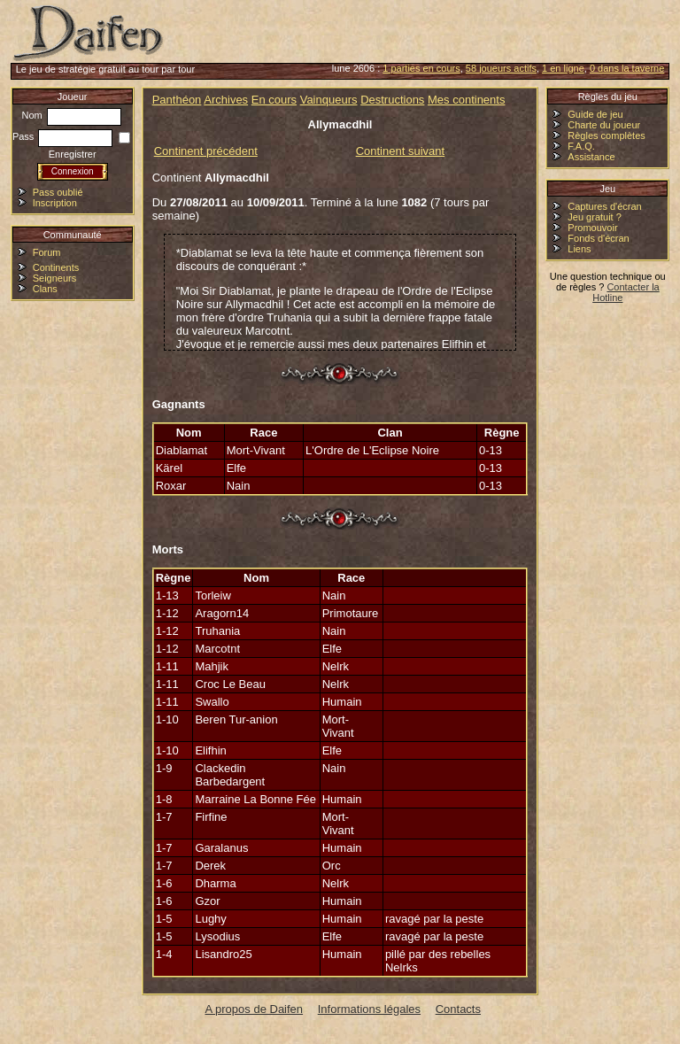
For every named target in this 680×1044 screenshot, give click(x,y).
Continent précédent (206, 151)
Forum (47, 252)
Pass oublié (58, 192)
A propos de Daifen (254, 1009)
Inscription (55, 202)
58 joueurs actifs (501, 68)
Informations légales (369, 1009)
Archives (226, 99)
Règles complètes (606, 135)
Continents (56, 267)
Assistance (591, 156)
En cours (274, 99)
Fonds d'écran (598, 238)
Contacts (458, 1009)
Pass (62, 136)
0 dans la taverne (627, 68)
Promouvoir (592, 227)
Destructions (392, 99)
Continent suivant (400, 151)
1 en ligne (563, 68)
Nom (71, 115)
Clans (45, 288)
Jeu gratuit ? (595, 217)
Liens (579, 249)
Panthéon (177, 99)
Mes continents (466, 99)
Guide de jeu (595, 114)
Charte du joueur (604, 125)
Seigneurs (55, 278)
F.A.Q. (581, 146)
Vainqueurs (329, 99)
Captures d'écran (604, 206)
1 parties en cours (421, 68)
